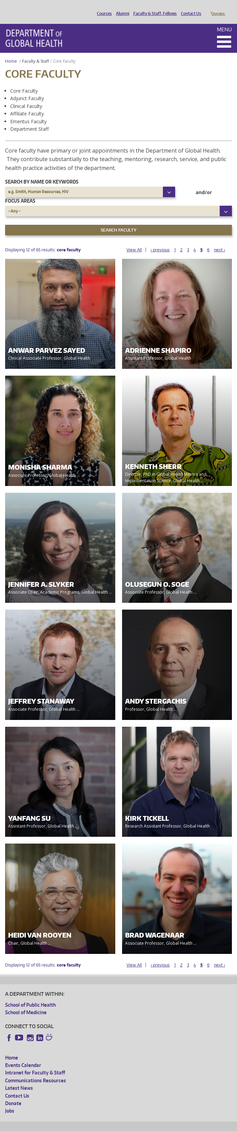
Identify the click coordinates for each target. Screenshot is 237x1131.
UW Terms (122, 1124)
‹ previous (160, 240)
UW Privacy (95, 1124)
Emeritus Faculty (28, 112)
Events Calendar (23, 1055)
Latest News (19, 1078)
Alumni (121, 8)
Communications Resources (35, 1071)
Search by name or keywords (42, 172)
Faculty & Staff (35, 51)
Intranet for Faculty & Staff (35, 1063)
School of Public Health (30, 995)
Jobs (9, 1101)
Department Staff (29, 119)
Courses (102, 8)
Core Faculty (24, 81)
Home (11, 51)
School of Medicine (26, 1003)
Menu (224, 20)
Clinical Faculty (26, 96)
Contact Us (189, 8)
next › (219, 240)
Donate (217, 8)
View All (134, 240)
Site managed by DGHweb (163, 1124)
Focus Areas (20, 191)
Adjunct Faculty (27, 88)
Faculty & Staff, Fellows (153, 8)
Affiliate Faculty (27, 104)
